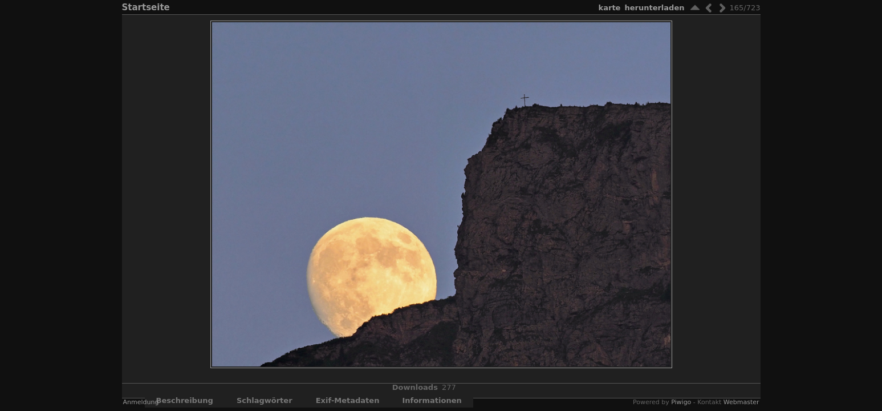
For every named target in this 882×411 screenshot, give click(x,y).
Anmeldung (141, 402)
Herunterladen (654, 7)
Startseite (146, 7)
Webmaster (741, 402)
